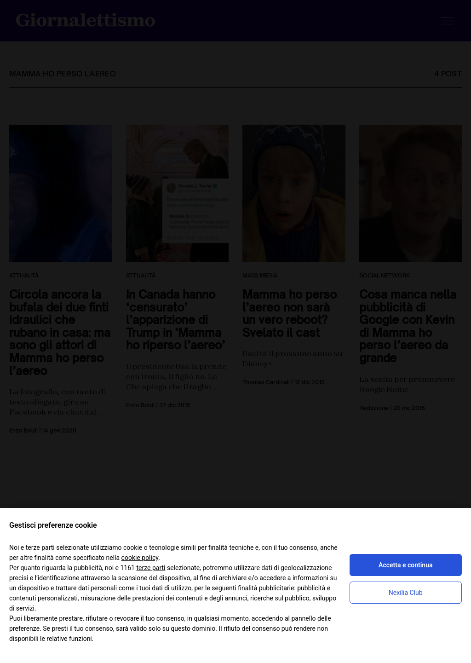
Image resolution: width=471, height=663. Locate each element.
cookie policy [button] (140, 557)
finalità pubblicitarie (266, 588)
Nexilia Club (406, 592)
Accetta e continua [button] (405, 565)
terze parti (150, 567)
